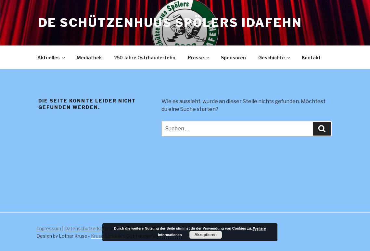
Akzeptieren (206, 235)
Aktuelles (51, 57)
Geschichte (274, 57)
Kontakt (311, 57)
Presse (199, 57)
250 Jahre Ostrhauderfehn (144, 57)
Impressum (48, 228)
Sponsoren (233, 57)
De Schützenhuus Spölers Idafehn (170, 23)
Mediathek (89, 57)
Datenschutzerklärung (88, 228)
